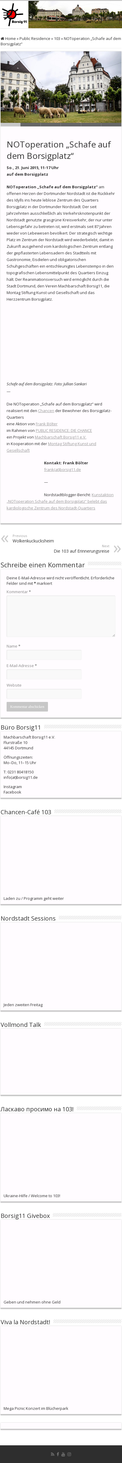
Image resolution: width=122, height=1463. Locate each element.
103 (57, 38)
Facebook (12, 792)
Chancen (46, 410)
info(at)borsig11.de (21, 777)
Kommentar (19, 591)
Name (13, 646)
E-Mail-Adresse (22, 665)
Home (8, 38)
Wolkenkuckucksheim (43, 538)
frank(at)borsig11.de (62, 469)
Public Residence (34, 38)
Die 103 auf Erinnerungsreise (78, 549)
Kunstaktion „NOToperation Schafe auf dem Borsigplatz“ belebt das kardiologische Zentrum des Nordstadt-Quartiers (60, 501)
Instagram (13, 786)
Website (14, 685)
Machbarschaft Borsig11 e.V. (60, 437)
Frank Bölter (47, 423)
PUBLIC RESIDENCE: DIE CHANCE (64, 430)
